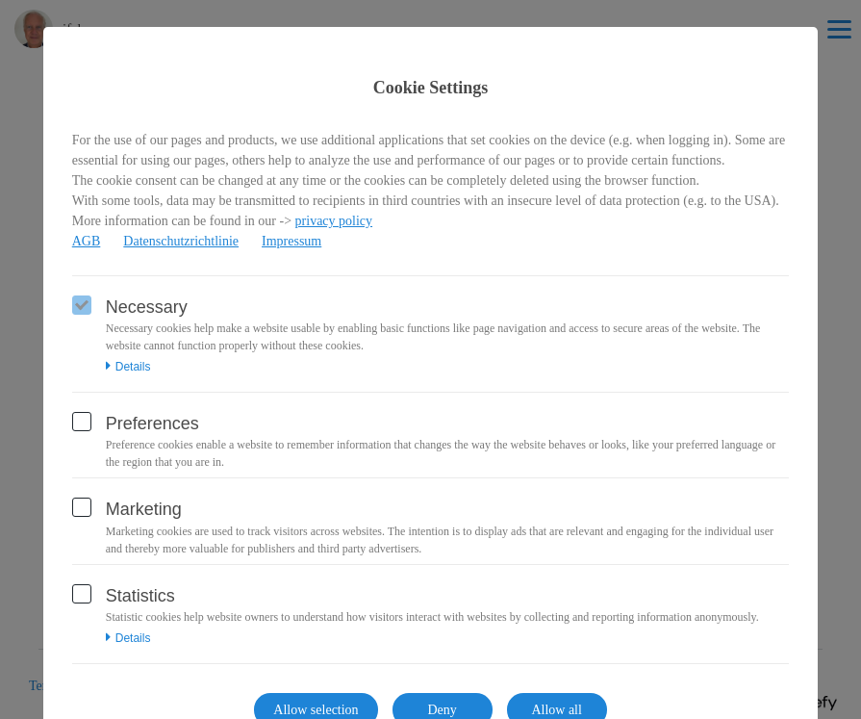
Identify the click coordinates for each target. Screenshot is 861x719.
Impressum (291, 241)
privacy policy (333, 221)
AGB (86, 241)
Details (128, 366)
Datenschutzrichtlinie (181, 241)
